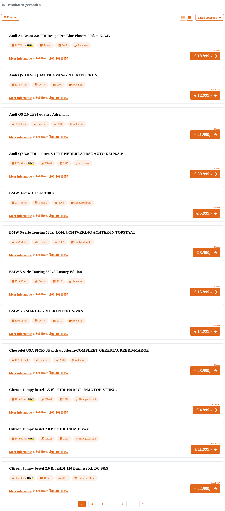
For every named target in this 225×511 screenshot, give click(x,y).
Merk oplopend (209, 17)
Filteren (10, 17)
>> (143, 503)
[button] (205, 56)
